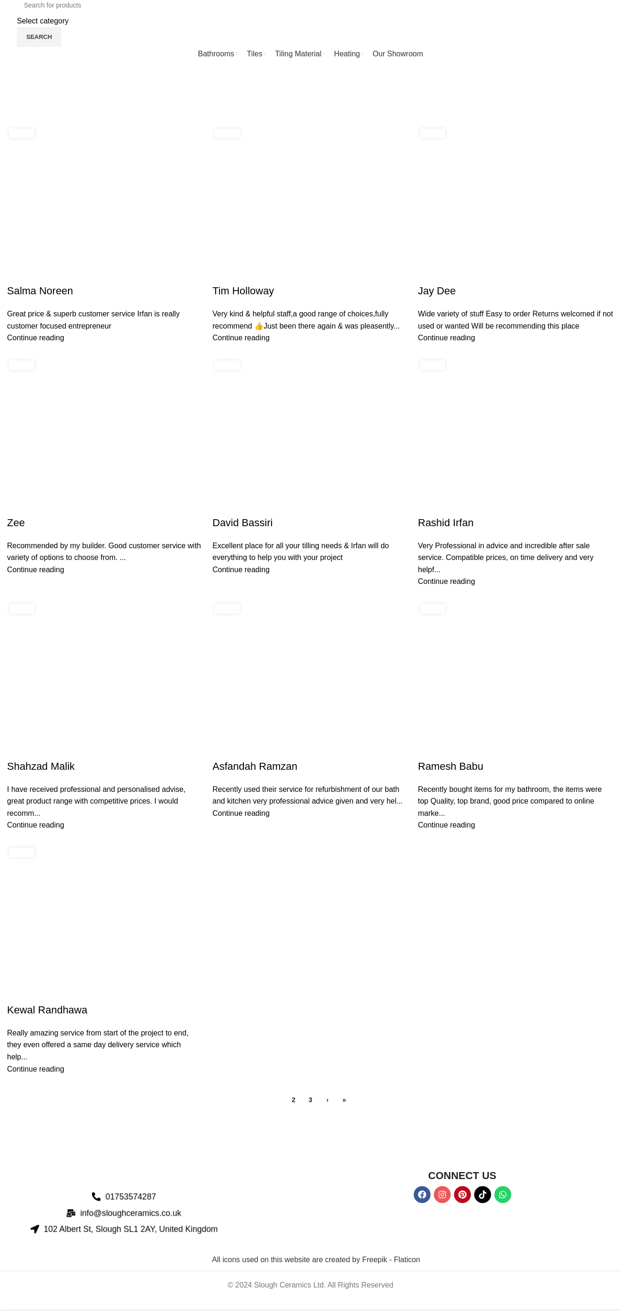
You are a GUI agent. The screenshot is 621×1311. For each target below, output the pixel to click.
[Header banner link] (310, 655)
